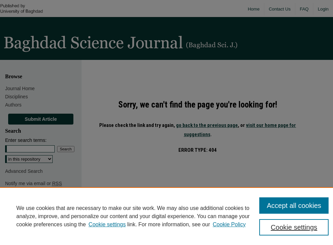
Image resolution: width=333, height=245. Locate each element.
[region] (166, 216)
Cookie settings (107, 224)
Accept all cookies (294, 205)
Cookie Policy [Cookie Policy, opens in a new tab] (229, 224)
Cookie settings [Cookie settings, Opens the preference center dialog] (294, 227)
